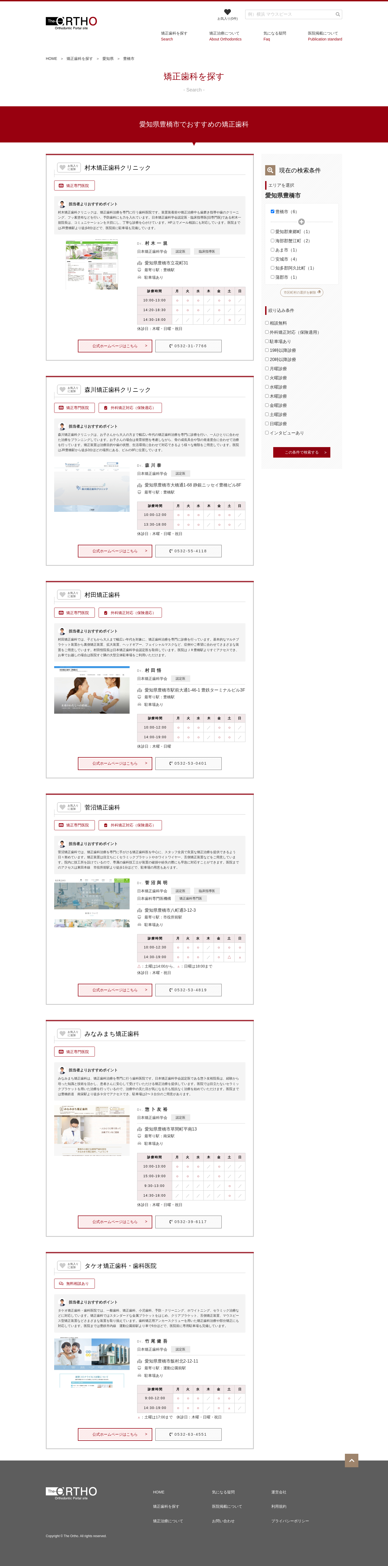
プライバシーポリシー (290, 1521)
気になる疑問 (223, 1492)
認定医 (180, 251)
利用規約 (278, 1506)
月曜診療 (276, 368)
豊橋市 (128, 58)
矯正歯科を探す (80, 58)
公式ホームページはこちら (115, 346)
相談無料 (276, 323)
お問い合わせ (223, 1521)
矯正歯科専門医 (190, 898)
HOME (51, 58)
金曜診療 (276, 405)
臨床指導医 (207, 251)
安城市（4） (285, 259)
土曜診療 (276, 414)
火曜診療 (276, 378)
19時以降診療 (280, 350)
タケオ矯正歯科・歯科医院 (121, 1266)
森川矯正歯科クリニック (118, 390)
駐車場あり (278, 341)
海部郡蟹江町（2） (291, 241)
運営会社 (278, 1492)
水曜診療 (276, 387)
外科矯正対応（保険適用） (293, 332)
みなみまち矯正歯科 (112, 1034)
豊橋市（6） (285, 211)
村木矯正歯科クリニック (118, 168)
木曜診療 (276, 396)
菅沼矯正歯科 (102, 807)
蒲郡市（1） (285, 277)
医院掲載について (227, 1506)
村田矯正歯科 (102, 595)
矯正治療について (168, 1521)
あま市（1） (285, 250)
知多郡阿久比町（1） (294, 268)
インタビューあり (284, 433)
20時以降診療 (280, 359)
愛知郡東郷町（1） (291, 231)
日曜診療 (276, 423)
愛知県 (108, 58)
